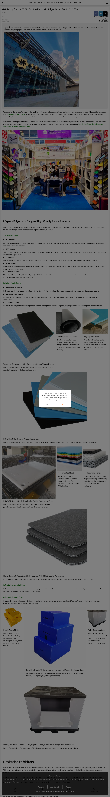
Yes (63, 405)
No (47, 405)
